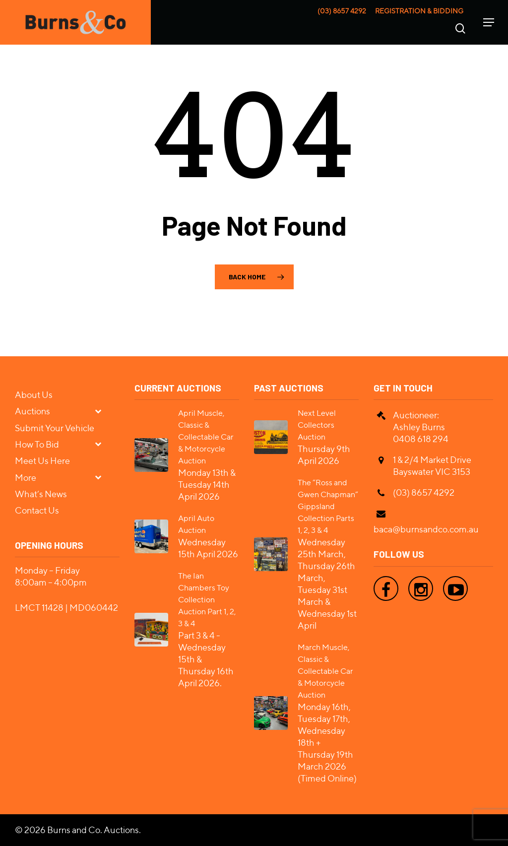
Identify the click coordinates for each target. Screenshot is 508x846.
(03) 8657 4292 (342, 11)
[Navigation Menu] (488, 22)
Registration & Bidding (419, 11)
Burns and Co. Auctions (93, 830)
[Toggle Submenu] (102, 410)
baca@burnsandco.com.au (426, 529)
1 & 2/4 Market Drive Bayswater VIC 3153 (432, 466)
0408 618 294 (420, 439)
